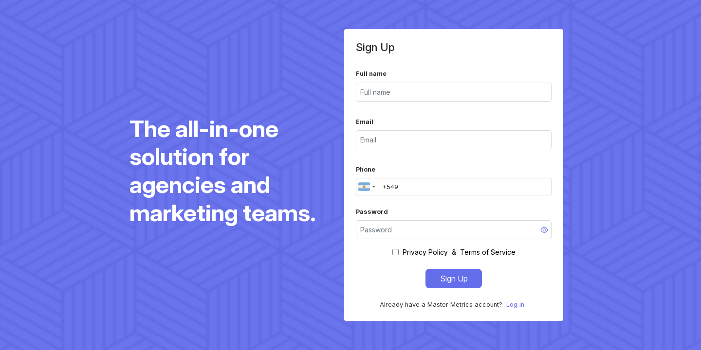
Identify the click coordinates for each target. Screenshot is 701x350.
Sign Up (454, 278)
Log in (515, 304)
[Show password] (544, 230)
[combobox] (367, 186)
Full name (371, 73)
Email (364, 121)
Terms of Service (488, 252)
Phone (365, 169)
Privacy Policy (425, 252)
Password (372, 211)
